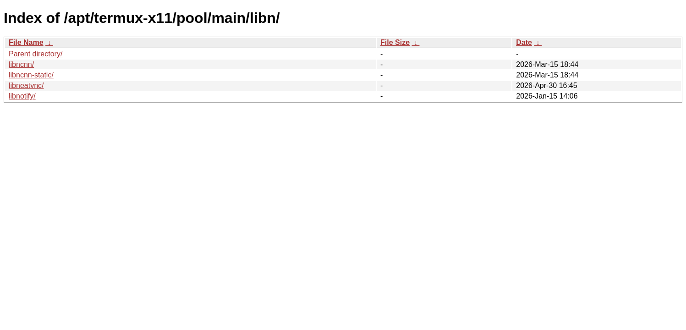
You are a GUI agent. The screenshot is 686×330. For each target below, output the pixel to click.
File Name (26, 42)
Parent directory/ (35, 54)
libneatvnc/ (26, 85)
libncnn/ (21, 64)
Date (524, 42)
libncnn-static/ (31, 75)
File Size (395, 42)
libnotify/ (22, 96)
